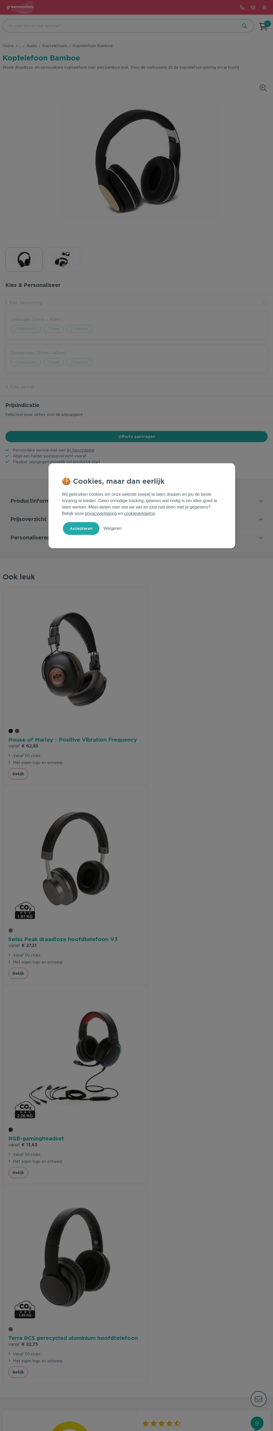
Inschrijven (239, 1292)
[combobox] (120, 25)
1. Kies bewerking (23, 302)
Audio (31, 46)
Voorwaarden (108, 1410)
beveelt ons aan (69, 1082)
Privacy (131, 1410)
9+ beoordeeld (80, 450)
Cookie (149, 1410)
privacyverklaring (101, 513)
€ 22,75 (157, 937)
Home (8, 46)
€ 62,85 (23, 742)
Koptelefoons (54, 46)
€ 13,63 (22, 929)
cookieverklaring (139, 513)
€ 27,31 (156, 735)
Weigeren (112, 528)
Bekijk (18, 770)
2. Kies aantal (19, 386)
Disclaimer (169, 1410)
